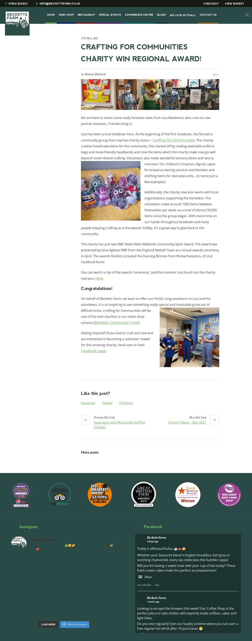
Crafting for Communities (174, 140)
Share (157, 585)
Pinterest (126, 403)
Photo (144, 577)
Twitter (107, 403)
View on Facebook (144, 585)
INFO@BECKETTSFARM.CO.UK (58, 3)
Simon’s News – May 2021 (187, 422)
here (99, 278)
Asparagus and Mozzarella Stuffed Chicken (119, 424)
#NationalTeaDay (161, 548)
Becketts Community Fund (116, 322)
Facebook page (93, 350)
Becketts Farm (156, 537)
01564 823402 (16, 3)
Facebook (88, 403)
